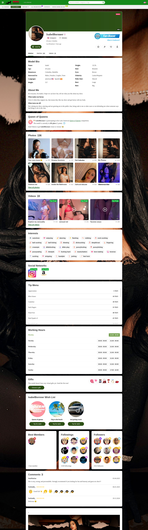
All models (5, 7)
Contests (47, 7)
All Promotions (36, 7)
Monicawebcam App (59, 7)
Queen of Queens (75, 121)
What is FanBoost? (113, 40)
